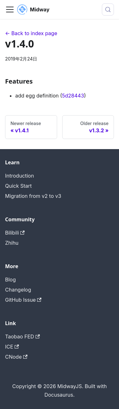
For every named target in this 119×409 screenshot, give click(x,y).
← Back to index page (31, 33)
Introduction (19, 176)
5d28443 (73, 95)
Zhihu (11, 243)
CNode (16, 357)
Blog (10, 279)
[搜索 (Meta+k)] (108, 9)
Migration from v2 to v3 (33, 196)
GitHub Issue (23, 300)
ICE (12, 346)
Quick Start (18, 186)
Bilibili (15, 233)
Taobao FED (22, 336)
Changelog (18, 289)
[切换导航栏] (10, 9)
